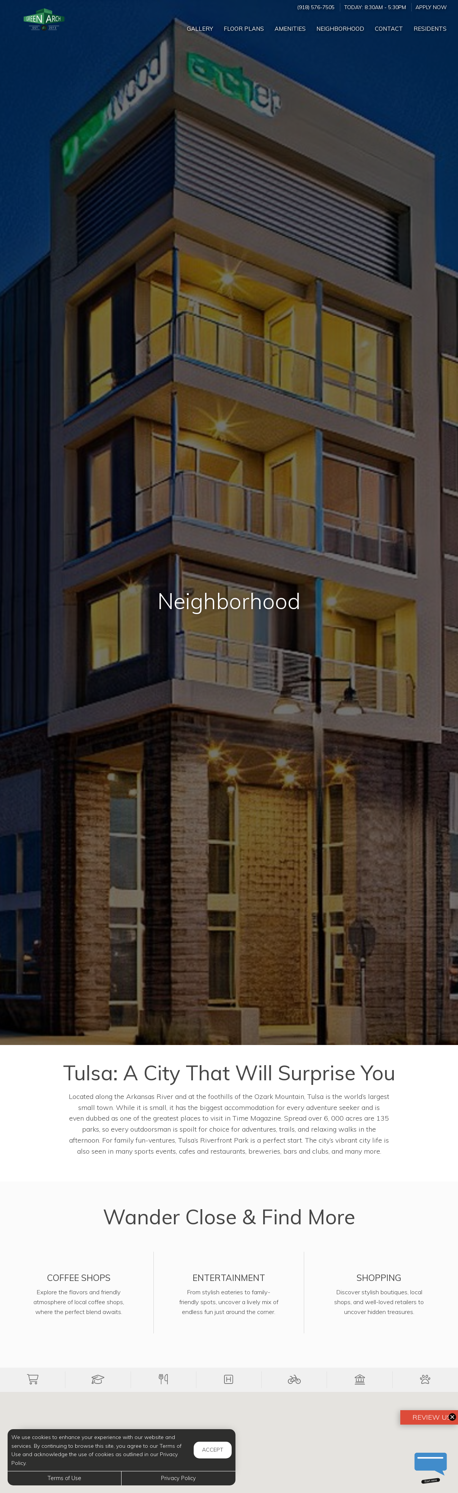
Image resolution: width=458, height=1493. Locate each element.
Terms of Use (64, 1478)
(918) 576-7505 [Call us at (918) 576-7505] (316, 7)
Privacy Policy (178, 1478)
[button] (32, 1379)
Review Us (431, 1417)
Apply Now (431, 7)
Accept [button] (212, 1449)
